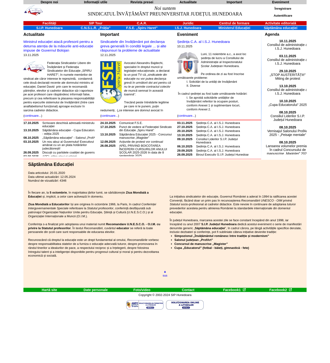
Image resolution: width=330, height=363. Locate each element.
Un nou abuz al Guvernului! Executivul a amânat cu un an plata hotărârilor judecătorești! (69, 145)
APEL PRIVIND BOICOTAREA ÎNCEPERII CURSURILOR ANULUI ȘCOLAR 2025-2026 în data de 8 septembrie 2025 (143, 150)
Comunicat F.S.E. (131, 123)
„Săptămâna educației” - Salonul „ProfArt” (70, 137)
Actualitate (33, 34)
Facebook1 (234, 290)
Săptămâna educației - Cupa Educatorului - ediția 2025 (70, 131)
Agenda (272, 34)
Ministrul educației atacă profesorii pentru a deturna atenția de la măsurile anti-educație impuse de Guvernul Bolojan (58, 46)
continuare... (32, 115)
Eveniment (187, 34)
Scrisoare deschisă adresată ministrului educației (68, 124)
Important (109, 34)
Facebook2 (280, 290)
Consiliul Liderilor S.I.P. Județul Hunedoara (217, 140)
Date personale (96, 290)
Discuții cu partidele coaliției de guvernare (70, 152)
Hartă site (49, 290)
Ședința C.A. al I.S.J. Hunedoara (203, 42)
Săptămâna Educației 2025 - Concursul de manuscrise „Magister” (147, 136)
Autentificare (283, 15)
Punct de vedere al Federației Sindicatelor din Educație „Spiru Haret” (147, 128)
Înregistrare (282, 8)
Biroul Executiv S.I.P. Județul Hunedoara (223, 154)
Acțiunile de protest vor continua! (141, 141)
